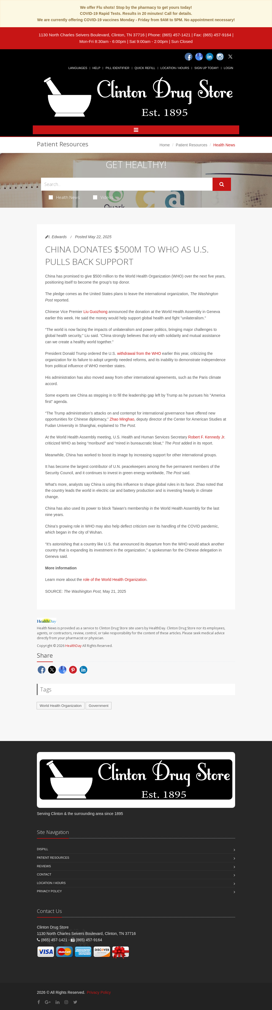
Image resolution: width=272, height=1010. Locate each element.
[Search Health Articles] (127, 184)
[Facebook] (188, 57)
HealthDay (73, 645)
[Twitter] (230, 57)
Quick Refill (145, 68)
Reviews (44, 866)
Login (228, 68)
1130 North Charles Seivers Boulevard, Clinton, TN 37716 (92, 34)
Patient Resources (191, 145)
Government (98, 706)
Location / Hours (175, 68)
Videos (103, 197)
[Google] (199, 57)
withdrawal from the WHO (139, 353)
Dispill (42, 849)
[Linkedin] (209, 57)
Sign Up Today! (206, 68)
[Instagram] (220, 57)
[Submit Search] (222, 184)
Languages (77, 68)
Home (165, 145)
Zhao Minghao (122, 419)
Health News (64, 197)
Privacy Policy (49, 891)
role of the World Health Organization (114, 579)
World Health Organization (60, 706)
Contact (44, 874)
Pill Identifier (117, 68)
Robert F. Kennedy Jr (206, 437)
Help (96, 68)
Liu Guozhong (95, 311)
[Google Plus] (48, 1002)
